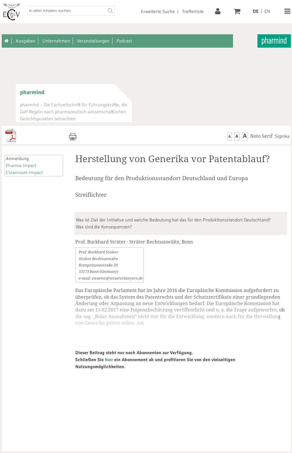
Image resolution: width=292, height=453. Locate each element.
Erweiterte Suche (158, 12)
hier (109, 360)
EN (267, 11)
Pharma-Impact (21, 166)
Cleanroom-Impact (24, 173)
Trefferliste (193, 12)
